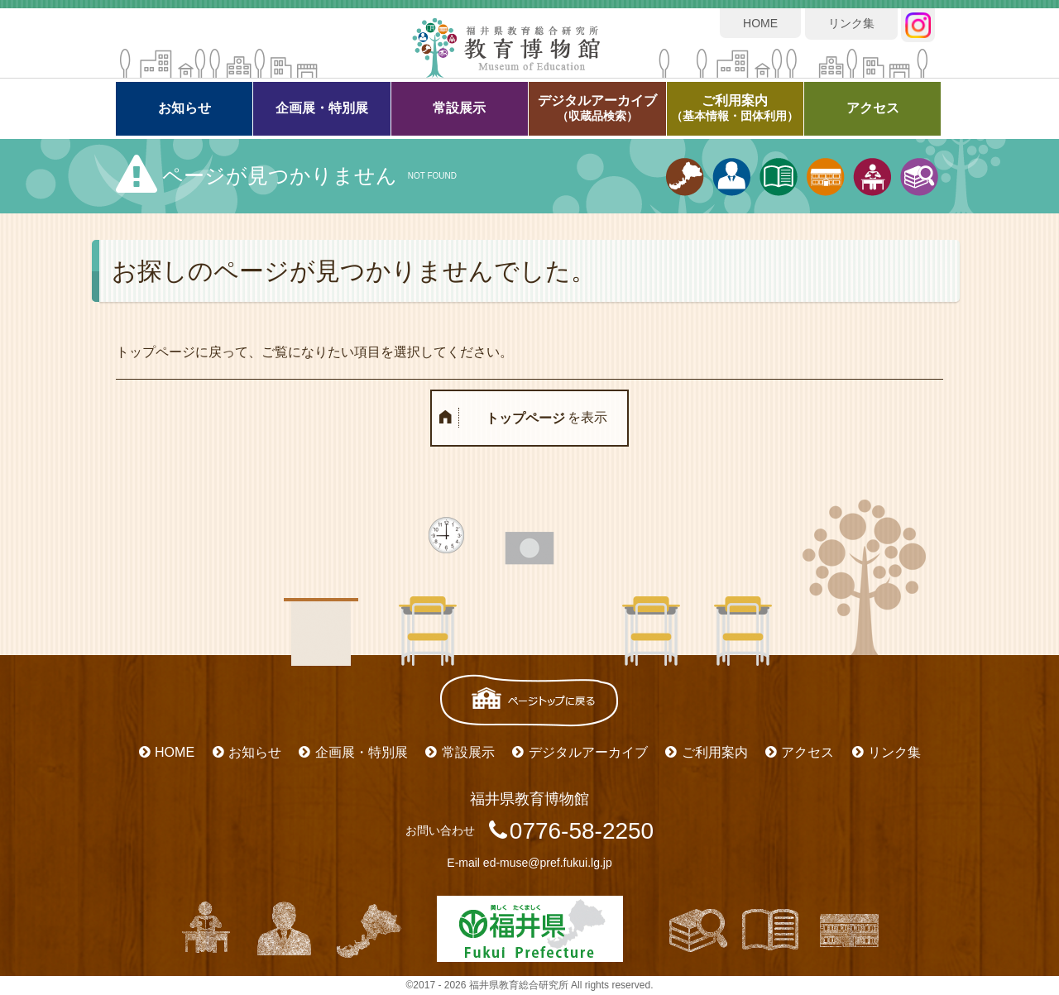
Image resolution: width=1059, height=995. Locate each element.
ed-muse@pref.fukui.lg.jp (547, 862)
